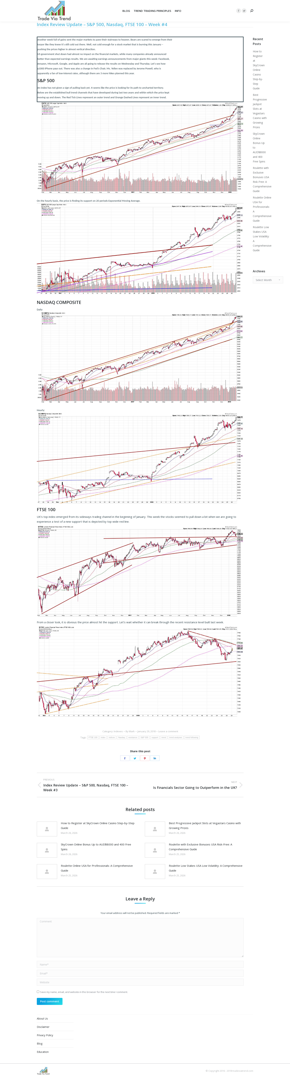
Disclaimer (43, 1027)
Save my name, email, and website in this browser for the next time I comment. (84, 992)
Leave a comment (168, 731)
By (130, 731)
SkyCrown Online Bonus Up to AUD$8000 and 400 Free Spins (96, 846)
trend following (192, 737)
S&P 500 (144, 737)
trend (163, 737)
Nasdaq (121, 737)
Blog (39, 1043)
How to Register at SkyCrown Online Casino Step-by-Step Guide (97, 825)
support (155, 737)
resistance (132, 737)
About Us (42, 1018)
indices (112, 737)
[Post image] (47, 829)
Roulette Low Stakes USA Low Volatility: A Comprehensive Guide (205, 868)
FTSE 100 (93, 737)
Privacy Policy (45, 1035)
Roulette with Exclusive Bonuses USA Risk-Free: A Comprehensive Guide (200, 846)
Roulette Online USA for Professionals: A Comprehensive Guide (97, 868)
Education (43, 1052)
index (103, 737)
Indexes (118, 731)
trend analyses (175, 737)
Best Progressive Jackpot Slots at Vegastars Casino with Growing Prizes (205, 825)
